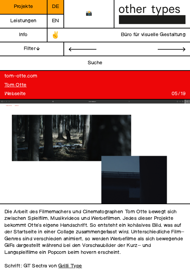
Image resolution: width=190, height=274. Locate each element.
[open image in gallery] (92, 152)
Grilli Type (70, 266)
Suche (95, 63)
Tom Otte (16, 85)
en (55, 21)
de (55, 6)
